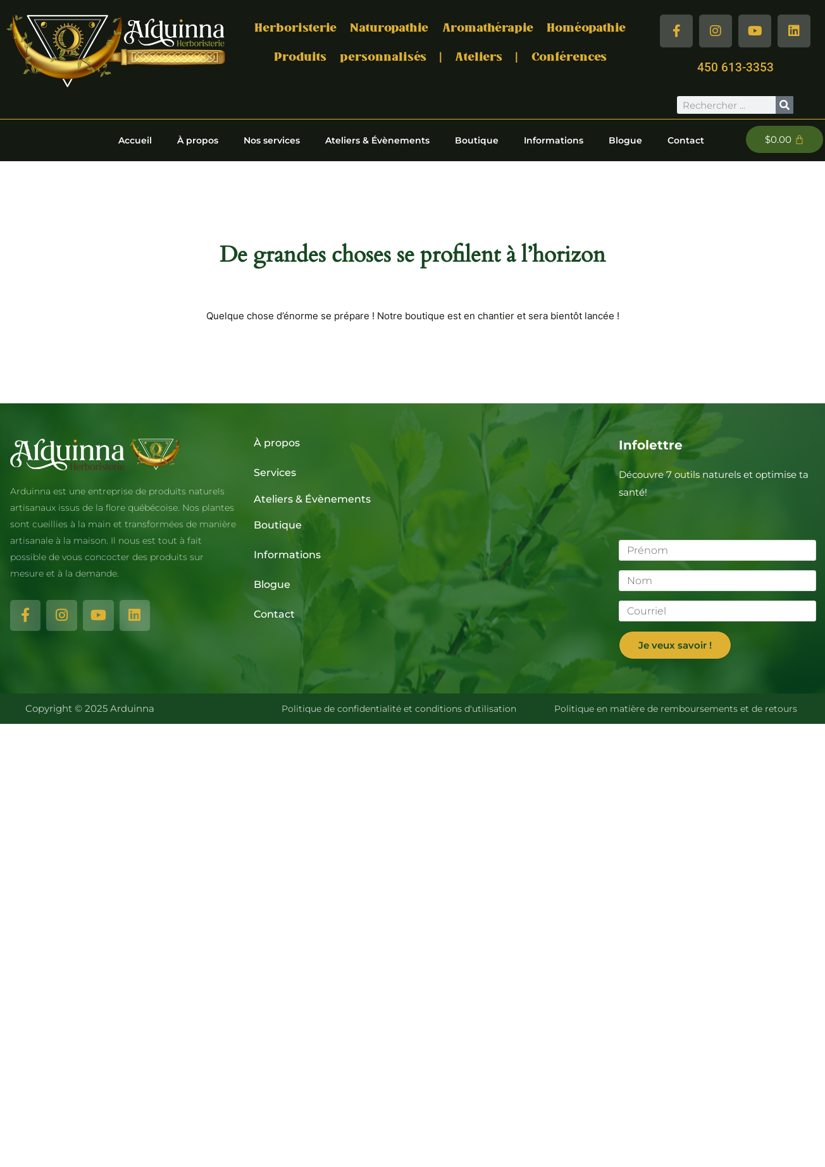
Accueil (135, 139)
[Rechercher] (784, 105)
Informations (553, 139)
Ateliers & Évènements (377, 139)
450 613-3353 (735, 67)
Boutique (477, 139)
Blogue (625, 139)
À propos (197, 139)
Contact (685, 139)
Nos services (272, 139)
